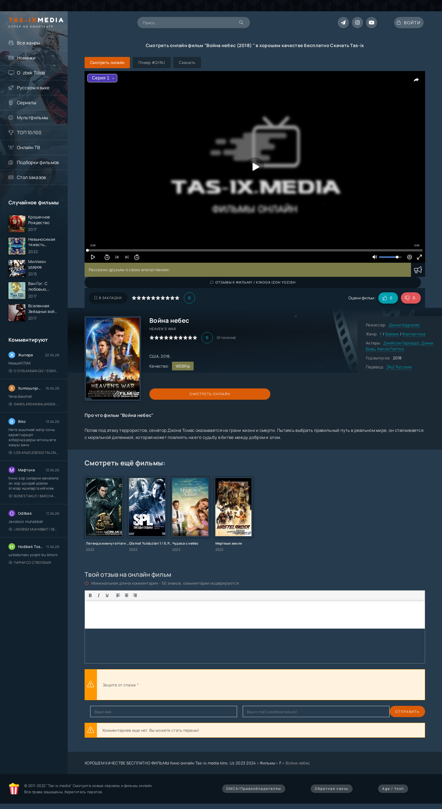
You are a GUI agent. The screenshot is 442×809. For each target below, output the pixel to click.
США (154, 356)
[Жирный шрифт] (90, 595)
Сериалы (26, 103)
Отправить (102, 711)
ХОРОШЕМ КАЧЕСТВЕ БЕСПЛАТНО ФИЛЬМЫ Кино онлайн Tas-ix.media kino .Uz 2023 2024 (170, 763)
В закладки (108, 297)
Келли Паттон (390, 349)
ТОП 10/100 (29, 132)
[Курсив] (98, 595)
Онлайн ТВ (28, 147)
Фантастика (413, 334)
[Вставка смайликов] (165, 595)
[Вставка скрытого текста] (202, 595)
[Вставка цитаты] (176, 595)
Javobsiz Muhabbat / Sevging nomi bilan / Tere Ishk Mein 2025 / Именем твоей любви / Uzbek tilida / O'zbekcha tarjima (34, 540)
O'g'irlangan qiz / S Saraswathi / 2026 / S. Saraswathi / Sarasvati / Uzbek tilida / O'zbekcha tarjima (34, 381)
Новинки (26, 58)
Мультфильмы (32, 117)
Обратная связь (331, 788)
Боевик (392, 334)
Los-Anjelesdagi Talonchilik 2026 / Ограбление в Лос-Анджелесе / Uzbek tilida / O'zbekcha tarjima (34, 463)
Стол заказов (31, 177)
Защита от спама (119, 685)
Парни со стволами (30, 573)
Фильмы (267, 763)
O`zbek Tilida (31, 73)
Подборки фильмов (38, 162)
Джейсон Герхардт (401, 343)
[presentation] (202, 685)
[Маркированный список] (146, 595)
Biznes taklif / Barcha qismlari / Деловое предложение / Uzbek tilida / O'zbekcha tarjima (34, 506)
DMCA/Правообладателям (253, 788)
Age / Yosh (393, 788)
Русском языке (33, 88)
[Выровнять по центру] (126, 595)
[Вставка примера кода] (185, 595)
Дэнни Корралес (404, 325)
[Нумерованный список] (154, 595)
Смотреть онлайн (175, 394)
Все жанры (28, 43)
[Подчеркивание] (107, 595)
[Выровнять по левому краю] (118, 595)
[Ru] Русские (399, 367)
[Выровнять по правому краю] (135, 595)
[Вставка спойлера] (193, 595)
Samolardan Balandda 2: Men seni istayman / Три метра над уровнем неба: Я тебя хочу (34, 414)
